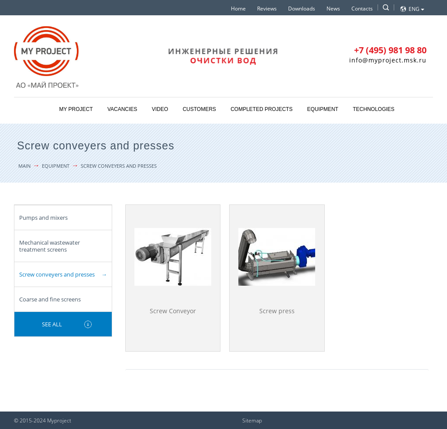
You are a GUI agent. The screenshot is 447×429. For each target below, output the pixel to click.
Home (238, 8)
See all (52, 324)
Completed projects (261, 109)
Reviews (267, 8)
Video (160, 109)
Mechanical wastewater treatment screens (49, 246)
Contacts (362, 8)
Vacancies (122, 109)
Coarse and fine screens (50, 299)
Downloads (301, 8)
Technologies (373, 109)
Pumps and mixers (43, 217)
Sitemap (252, 420)
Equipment (322, 109)
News (333, 8)
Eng (416, 9)
